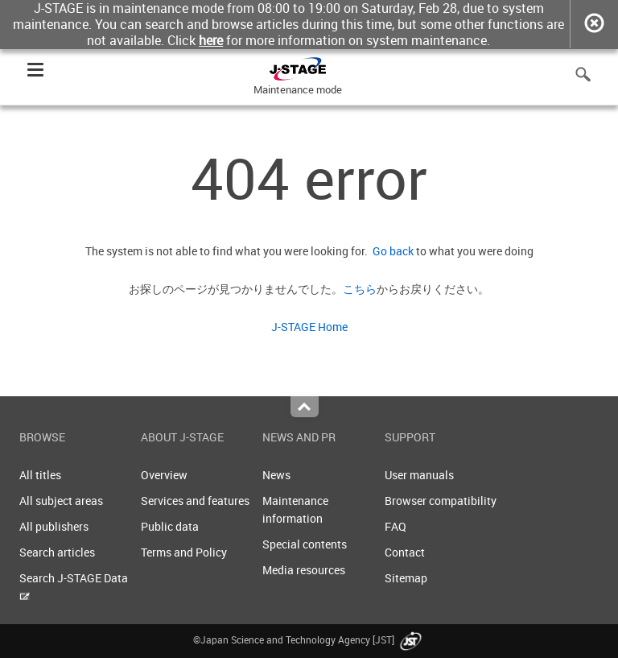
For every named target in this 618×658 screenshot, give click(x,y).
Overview (164, 474)
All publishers (54, 526)
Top (304, 406)
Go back (391, 251)
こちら (360, 288)
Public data (170, 526)
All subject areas (61, 500)
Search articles (57, 552)
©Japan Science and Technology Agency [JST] (309, 639)
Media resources (303, 569)
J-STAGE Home (309, 326)
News (276, 474)
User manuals (419, 474)
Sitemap (406, 578)
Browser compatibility (440, 500)
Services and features (195, 500)
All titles (40, 474)
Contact (405, 552)
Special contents (304, 544)
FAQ (395, 526)
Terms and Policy (184, 552)
